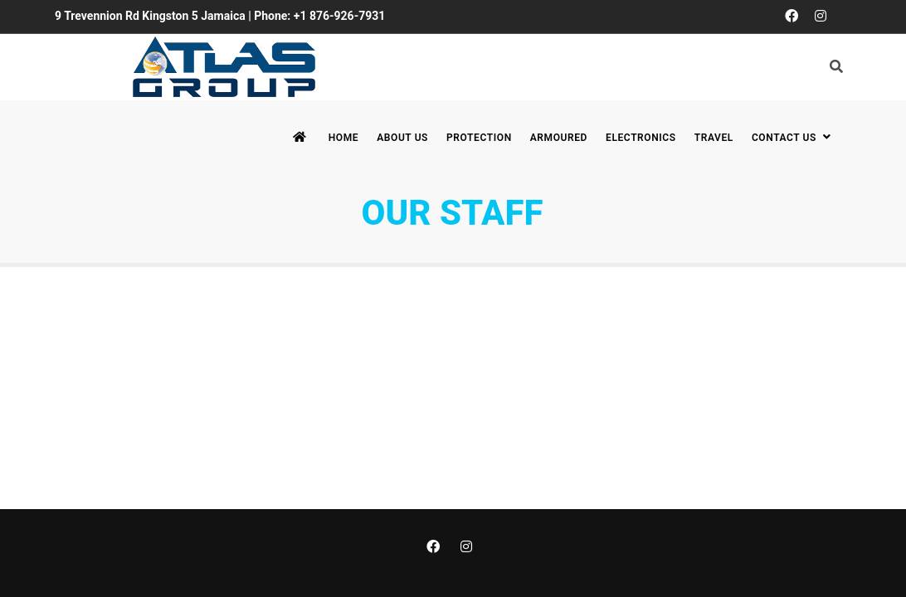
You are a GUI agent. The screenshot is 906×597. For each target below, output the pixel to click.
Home (343, 137)
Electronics (641, 137)
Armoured (558, 137)
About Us (402, 137)
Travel (713, 137)
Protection (479, 137)
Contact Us (793, 137)
